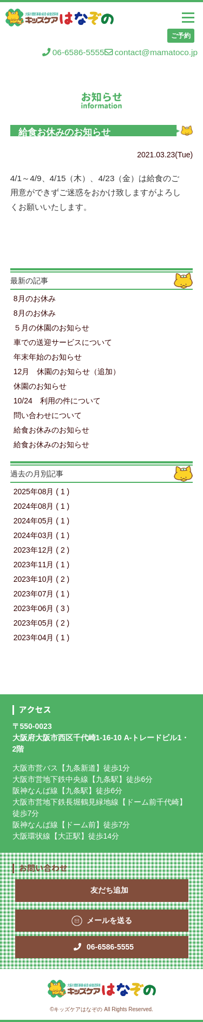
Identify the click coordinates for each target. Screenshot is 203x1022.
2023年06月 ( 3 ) (42, 608)
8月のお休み (35, 298)
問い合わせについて (48, 415)
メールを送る (109, 920)
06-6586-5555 (73, 52)
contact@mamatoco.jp (151, 52)
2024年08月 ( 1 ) (42, 506)
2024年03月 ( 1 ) (42, 535)
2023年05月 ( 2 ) (42, 623)
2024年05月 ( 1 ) (42, 520)
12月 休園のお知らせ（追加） (67, 371)
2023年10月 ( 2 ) (42, 579)
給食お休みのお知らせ (51, 430)
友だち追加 (109, 890)
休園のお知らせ (40, 386)
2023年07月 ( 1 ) (42, 593)
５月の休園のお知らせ (51, 327)
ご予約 (181, 35)
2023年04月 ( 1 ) (42, 637)
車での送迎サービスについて (63, 342)
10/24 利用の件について (57, 400)
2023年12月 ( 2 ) (42, 550)
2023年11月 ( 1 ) (42, 564)
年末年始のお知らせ (48, 357)
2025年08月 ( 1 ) (42, 491)
